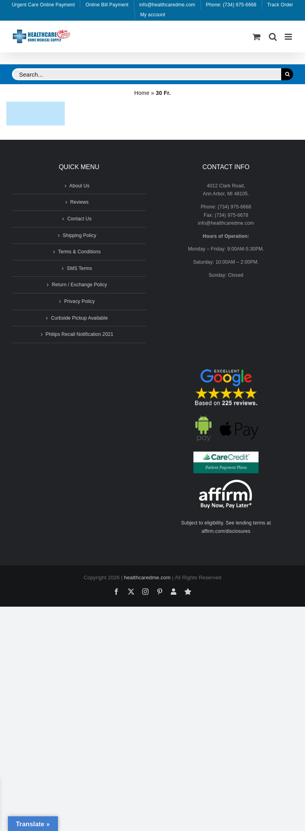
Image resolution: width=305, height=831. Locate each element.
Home (141, 93)
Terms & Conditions (79, 252)
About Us (79, 186)
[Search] (287, 74)
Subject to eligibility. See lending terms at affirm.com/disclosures (226, 527)
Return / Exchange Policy (79, 284)
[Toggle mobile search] (273, 37)
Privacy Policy (79, 301)
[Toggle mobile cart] (257, 37)
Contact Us (79, 219)
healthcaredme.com (147, 577)
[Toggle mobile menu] (289, 37)
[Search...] (146, 74)
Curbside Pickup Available (79, 318)
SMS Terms (79, 268)
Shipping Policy (80, 235)
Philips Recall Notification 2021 (80, 334)
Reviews (79, 202)
